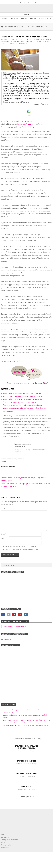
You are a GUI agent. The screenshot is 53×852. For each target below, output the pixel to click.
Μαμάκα (19, 41)
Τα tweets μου (6, 639)
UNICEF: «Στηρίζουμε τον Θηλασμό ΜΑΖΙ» (34, 725)
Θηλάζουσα (13, 41)
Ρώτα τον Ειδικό (41, 383)
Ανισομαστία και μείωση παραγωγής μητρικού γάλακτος (24, 396)
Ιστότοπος (4, 543)
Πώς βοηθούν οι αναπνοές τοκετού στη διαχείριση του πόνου (29, 720)
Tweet (4, 461)
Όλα (42, 39)
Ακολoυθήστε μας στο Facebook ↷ (15, 621)
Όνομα (3, 534)
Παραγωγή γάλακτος (43, 41)
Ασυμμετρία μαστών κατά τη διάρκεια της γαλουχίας (23, 399)
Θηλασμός (37, 39)
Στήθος (10, 43)
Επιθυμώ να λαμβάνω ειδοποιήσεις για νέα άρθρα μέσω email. (21, 550)
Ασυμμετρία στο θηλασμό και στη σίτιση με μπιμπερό (23, 393)
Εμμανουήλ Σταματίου (25, 124)
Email (3, 538)
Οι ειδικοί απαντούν (29, 41)
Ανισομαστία (5, 41)
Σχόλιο (3, 508)
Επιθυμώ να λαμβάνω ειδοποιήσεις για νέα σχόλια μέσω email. (21, 546)
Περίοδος (4, 43)
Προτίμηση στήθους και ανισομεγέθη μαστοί (19, 402)
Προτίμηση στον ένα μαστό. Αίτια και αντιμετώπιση (22, 405)
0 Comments (23, 43)
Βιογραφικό (17, 452)
